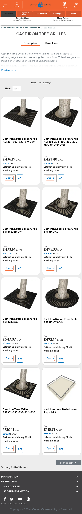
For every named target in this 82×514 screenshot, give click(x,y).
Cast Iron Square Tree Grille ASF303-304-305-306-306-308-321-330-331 (61, 142)
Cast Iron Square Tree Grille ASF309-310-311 (20, 230)
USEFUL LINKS (9, 481)
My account (11, 486)
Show (8, 88)
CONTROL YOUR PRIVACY (14, 503)
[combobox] (16, 88)
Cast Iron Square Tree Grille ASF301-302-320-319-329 (20, 140)
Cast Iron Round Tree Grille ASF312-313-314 (60, 320)
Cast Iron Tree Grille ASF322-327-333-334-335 (19, 411)
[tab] (30, 43)
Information (9, 476)
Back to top (68, 462)
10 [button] (15, 88)
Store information (16, 491)
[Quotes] (64, 3)
